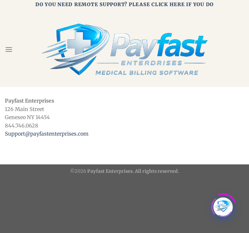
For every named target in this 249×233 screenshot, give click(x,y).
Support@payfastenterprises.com (47, 133)
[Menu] (9, 49)
